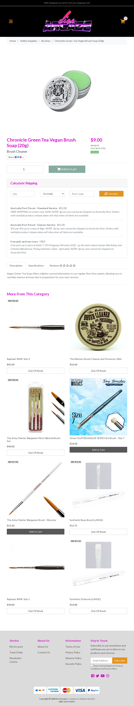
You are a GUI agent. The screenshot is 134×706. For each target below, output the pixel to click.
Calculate (111, 193)
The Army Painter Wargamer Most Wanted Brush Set (33, 439)
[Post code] (82, 194)
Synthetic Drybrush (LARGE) (85, 599)
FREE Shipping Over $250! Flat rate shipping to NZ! (67, 3)
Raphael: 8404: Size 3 (18, 358)
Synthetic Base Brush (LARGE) (86, 519)
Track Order (16, 652)
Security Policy (73, 663)
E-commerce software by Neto (81, 699)
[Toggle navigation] (11, 21)
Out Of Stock (35, 370)
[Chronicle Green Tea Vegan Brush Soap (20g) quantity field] (25, 169)
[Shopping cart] (122, 21)
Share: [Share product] (15, 157)
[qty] (22, 194)
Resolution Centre (15, 660)
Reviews (63, 265)
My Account (16, 646)
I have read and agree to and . (107, 667)
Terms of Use (72, 646)
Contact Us (44, 652)
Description (16, 265)
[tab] (16, 265)
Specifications (36, 265)
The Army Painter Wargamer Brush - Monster (31, 519)
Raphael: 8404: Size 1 (18, 599)
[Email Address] (101, 660)
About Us (43, 646)
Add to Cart (67, 169)
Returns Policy (73, 658)
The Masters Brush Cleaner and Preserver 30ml (95, 358)
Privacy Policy (72, 652)
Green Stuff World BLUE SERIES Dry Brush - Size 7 (97, 438)
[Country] (52, 194)
